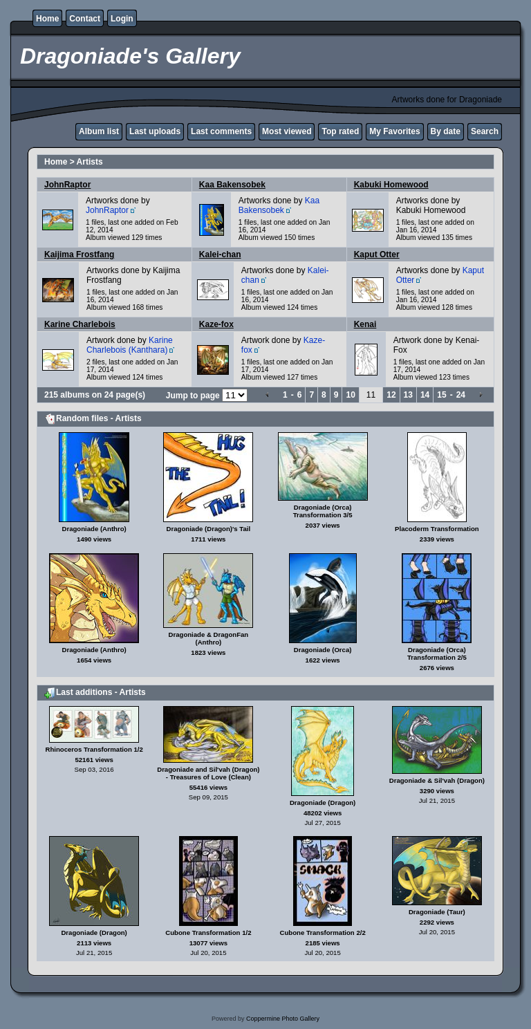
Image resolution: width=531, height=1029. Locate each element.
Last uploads (154, 131)
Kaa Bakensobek (232, 184)
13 (408, 395)
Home (47, 19)
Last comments (221, 131)
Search (485, 131)
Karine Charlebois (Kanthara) (129, 345)
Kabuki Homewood (391, 184)
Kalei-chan (220, 254)
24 (460, 395)
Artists (90, 162)
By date (445, 131)
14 (424, 395)
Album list (99, 131)
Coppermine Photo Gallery (282, 1018)
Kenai (365, 324)
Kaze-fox (216, 324)
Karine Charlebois (79, 324)
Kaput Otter (377, 254)
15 (441, 395)
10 (350, 395)
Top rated (340, 131)
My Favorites (394, 131)
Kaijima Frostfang (79, 254)
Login (122, 19)
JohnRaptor (67, 184)
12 (390, 395)
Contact (84, 19)
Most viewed (286, 131)
